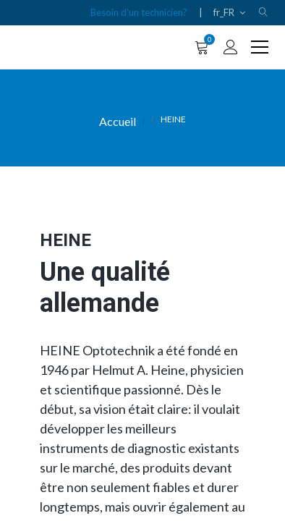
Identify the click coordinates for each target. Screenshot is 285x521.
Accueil (117, 121)
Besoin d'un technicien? (138, 12)
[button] (263, 12)
